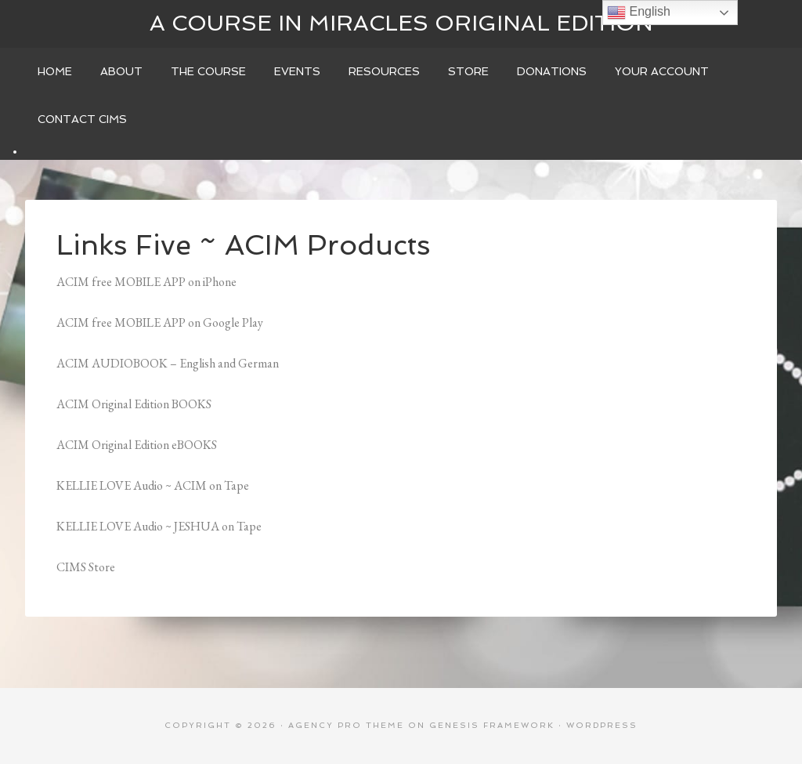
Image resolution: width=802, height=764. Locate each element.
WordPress (602, 725)
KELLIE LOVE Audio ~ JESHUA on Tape (159, 526)
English (638, 12)
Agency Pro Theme (346, 725)
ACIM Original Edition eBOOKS (136, 444)
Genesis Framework (492, 725)
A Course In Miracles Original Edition (401, 23)
